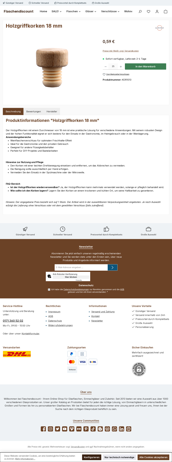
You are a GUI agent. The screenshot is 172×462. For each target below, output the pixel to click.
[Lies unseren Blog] (107, 429)
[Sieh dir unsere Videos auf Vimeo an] (72, 429)
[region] (51, 69)
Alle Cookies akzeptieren (153, 457)
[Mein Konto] (157, 11)
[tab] (13, 111)
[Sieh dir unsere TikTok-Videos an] (93, 429)
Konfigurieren (91, 457)
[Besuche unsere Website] (128, 429)
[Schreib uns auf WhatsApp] (114, 429)
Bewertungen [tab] (33, 111)
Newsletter (97, 320)
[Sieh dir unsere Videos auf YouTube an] (64, 429)
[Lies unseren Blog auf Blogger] (100, 429)
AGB (122, 289)
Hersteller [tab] (52, 111)
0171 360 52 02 (13, 320)
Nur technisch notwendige (119, 457)
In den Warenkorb (145, 66)
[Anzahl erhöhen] (121, 66)
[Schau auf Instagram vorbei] (50, 429)
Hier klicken (71, 277)
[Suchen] (140, 11)
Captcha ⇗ (82, 280)
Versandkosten (78, 446)
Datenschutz (55, 320)
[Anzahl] (113, 66)
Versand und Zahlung (103, 311)
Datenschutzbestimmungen (76, 289)
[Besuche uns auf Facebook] (43, 429)
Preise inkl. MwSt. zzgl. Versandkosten (121, 51)
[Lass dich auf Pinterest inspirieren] (86, 429)
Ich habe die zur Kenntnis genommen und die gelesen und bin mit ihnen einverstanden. (87, 290)
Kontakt (95, 316)
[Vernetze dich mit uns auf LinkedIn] (121, 429)
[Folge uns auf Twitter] (57, 429)
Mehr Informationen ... (25, 459)
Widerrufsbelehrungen (60, 325)
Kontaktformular (30, 333)
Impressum (54, 311)
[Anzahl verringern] (106, 66)
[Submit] (113, 267)
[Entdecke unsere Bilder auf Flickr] (79, 429)
